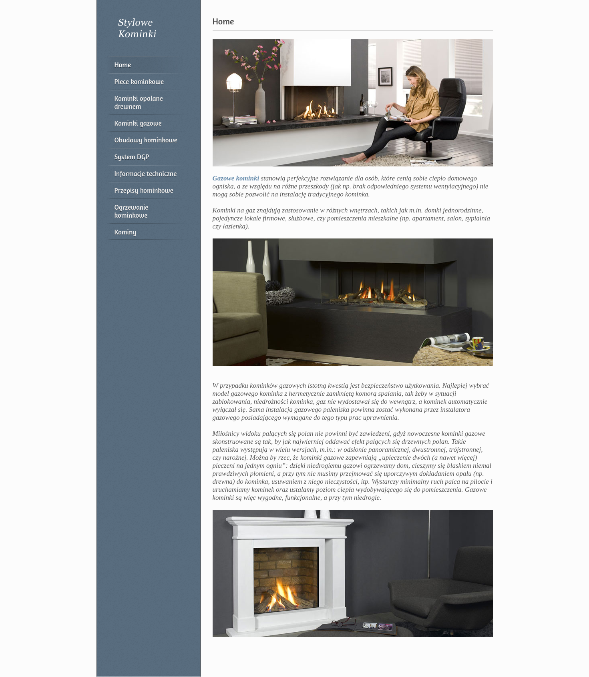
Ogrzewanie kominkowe (132, 211)
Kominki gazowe (138, 123)
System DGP (132, 156)
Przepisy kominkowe (144, 190)
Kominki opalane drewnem (139, 102)
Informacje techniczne (146, 173)
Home (123, 64)
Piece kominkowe (139, 81)
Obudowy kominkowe (146, 140)
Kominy (126, 232)
